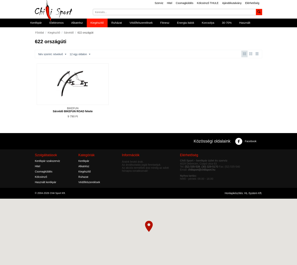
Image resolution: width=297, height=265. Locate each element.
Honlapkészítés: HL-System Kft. (243, 193)
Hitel (169, 3)
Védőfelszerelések (141, 22)
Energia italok (185, 22)
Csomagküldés (184, 3)
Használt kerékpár (45, 182)
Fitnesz (164, 22)
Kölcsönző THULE (208, 3)
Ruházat (116, 22)
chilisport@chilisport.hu (201, 169)
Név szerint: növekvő (52, 54)
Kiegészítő (97, 22)
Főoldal (39, 32)
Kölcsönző (41, 176)
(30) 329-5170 (210, 166)
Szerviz (159, 3)
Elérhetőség (252, 3)
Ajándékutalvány (232, 3)
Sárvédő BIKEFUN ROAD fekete (73, 111)
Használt (244, 22)
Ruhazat (83, 176)
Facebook (245, 141)
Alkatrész (77, 22)
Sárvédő (69, 32)
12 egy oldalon (80, 54)
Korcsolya (208, 22)
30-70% (227, 22)
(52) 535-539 (192, 166)
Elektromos (56, 22)
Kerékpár (36, 22)
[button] (149, 226)
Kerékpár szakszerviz (47, 160)
